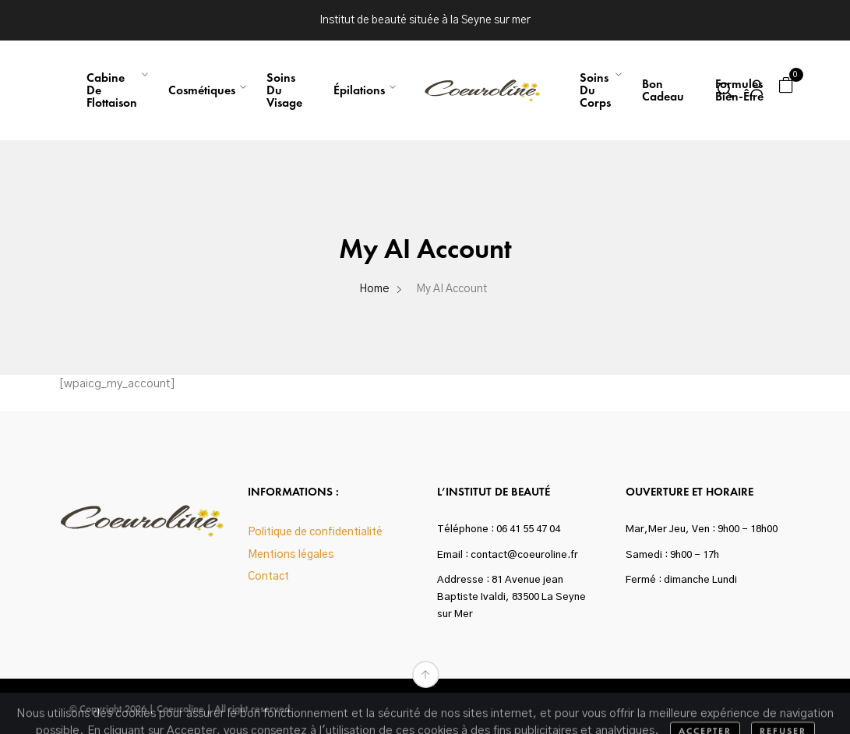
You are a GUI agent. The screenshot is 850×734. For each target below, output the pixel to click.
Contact (268, 576)
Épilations (359, 90)
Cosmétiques (201, 90)
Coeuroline (180, 708)
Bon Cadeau (663, 90)
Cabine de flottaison (111, 90)
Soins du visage (284, 90)
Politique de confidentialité (315, 532)
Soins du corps (595, 90)
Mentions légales (291, 554)
